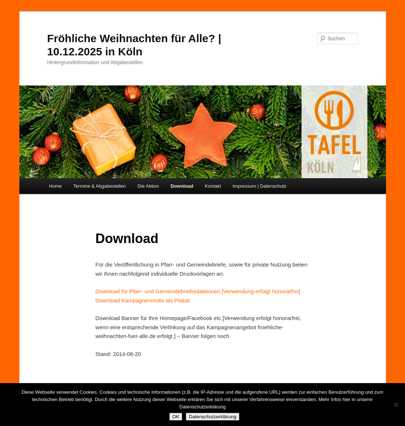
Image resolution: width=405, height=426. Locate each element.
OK (175, 416)
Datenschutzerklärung (212, 416)
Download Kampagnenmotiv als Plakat (142, 300)
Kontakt (213, 186)
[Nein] (396, 404)
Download (181, 186)
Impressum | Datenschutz (259, 186)
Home (55, 186)
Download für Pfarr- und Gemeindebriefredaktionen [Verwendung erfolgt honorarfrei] (197, 291)
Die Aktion (148, 186)
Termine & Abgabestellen (99, 186)
